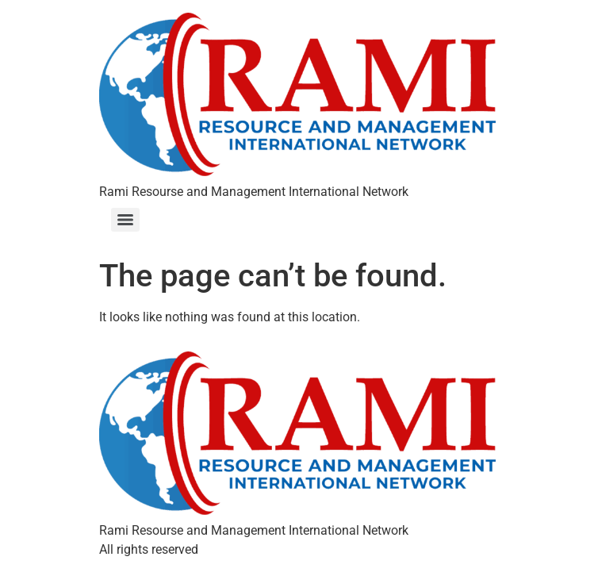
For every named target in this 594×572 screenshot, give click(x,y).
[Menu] (125, 220)
